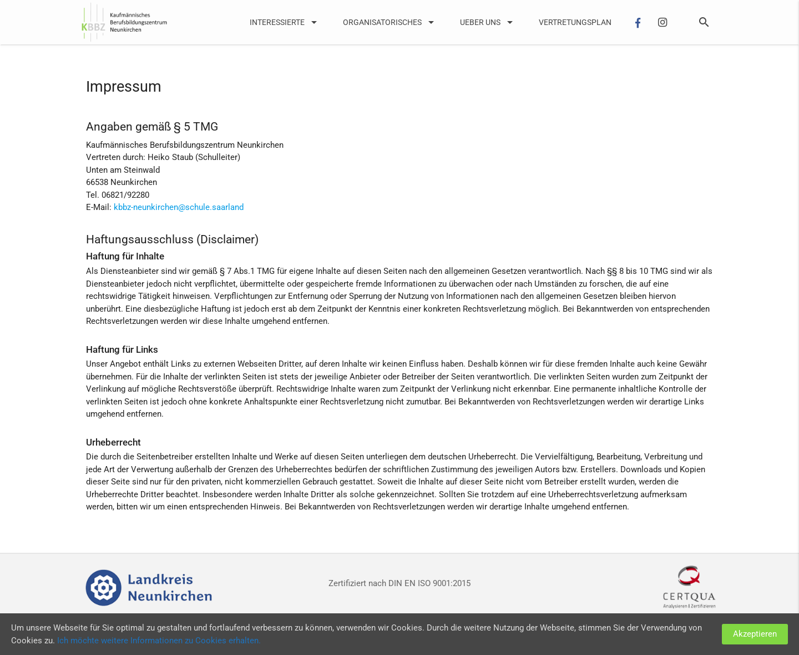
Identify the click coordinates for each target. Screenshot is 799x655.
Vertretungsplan (575, 22)
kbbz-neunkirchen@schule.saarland (179, 207)
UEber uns (488, 22)
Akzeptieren (755, 634)
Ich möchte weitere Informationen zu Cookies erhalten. (159, 641)
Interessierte (285, 22)
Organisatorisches (390, 22)
